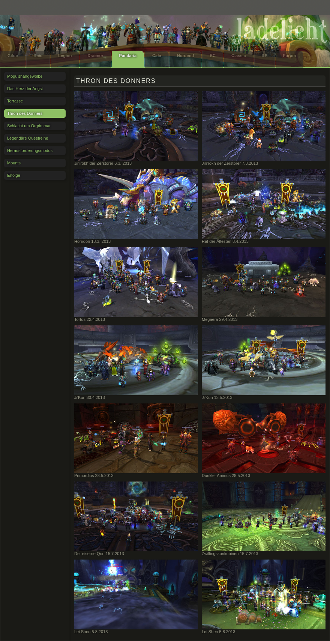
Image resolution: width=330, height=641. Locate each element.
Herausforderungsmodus (29, 150)
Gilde (13, 55)
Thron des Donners (24, 113)
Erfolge (13, 175)
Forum (289, 55)
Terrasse (15, 101)
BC (213, 55)
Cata (156, 55)
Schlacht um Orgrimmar (29, 125)
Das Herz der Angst (25, 88)
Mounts (14, 163)
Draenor (95, 55)
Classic (238, 55)
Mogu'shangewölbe (24, 76)
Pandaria (127, 55)
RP (264, 55)
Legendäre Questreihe (27, 138)
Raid (38, 55)
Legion (65, 55)
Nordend (185, 55)
